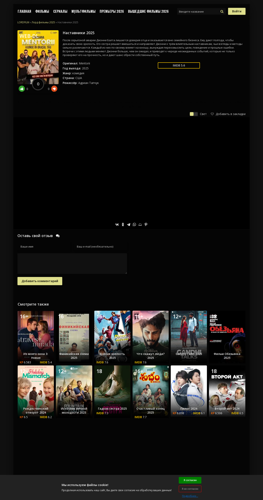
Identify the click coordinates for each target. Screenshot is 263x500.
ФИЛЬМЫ (42, 11)
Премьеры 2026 (112, 11)
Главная (24, 11)
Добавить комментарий (40, 281)
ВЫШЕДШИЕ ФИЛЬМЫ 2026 (148, 11)
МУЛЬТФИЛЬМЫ (84, 11)
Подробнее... (190, 496)
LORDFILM (23, 22)
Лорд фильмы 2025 (43, 22)
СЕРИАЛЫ (60, 11)
